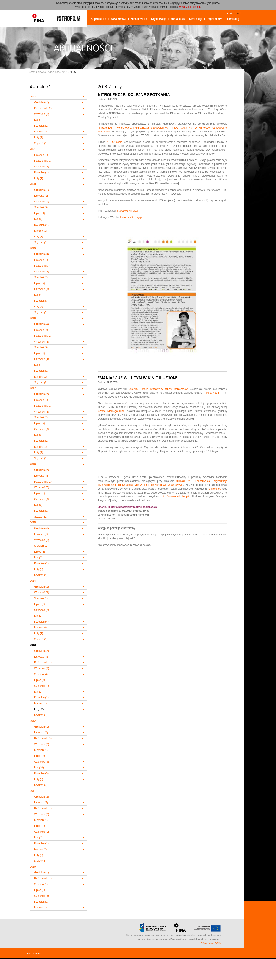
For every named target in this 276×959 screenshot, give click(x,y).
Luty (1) (38, 178)
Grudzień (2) (41, 102)
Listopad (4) (41, 329)
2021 (33, 149)
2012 (33, 720)
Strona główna (37, 71)
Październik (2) (43, 108)
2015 (33, 522)
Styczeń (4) (40, 575)
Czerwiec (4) (41, 359)
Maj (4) (38, 364)
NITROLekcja (114, 141)
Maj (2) (38, 219)
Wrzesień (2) (41, 271)
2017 (33, 388)
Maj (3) (38, 434)
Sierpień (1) (41, 545)
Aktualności (54, 71)
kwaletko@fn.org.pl (131, 217)
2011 (33, 790)
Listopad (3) (41, 195)
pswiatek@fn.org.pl (128, 210)
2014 (33, 580)
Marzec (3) (40, 446)
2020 (33, 184)
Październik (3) (43, 738)
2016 (33, 464)
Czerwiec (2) (41, 610)
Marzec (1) (40, 230)
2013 (66, 71)
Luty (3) (38, 236)
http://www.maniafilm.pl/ (175, 496)
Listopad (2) (41, 154)
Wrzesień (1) (41, 114)
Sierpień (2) (41, 277)
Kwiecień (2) (41, 125)
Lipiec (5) (39, 493)
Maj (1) (38, 119)
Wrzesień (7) (41, 487)
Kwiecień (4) (41, 621)
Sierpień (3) (41, 207)
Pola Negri (212, 392)
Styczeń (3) (40, 312)
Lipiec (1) (39, 213)
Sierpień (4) (41, 674)
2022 (33, 96)
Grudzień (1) (41, 189)
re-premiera (214, 488)
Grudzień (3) (41, 254)
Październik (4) (43, 265)
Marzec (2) (40, 131)
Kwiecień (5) (41, 773)
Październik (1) (43, 160)
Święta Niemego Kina (111, 411)
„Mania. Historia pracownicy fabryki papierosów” (158, 388)
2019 (33, 248)
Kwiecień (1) (41, 172)
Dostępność (34, 953)
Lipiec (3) (39, 353)
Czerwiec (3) (41, 289)
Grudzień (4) (41, 324)
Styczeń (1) (40, 143)
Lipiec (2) (39, 283)
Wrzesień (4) (41, 166)
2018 (33, 318)
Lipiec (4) (39, 680)
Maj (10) (39, 767)
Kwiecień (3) (41, 300)
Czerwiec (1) (41, 685)
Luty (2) (38, 137)
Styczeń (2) (40, 382)
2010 (33, 866)
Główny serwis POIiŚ (211, 943)
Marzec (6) (40, 627)
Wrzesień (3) (41, 592)
